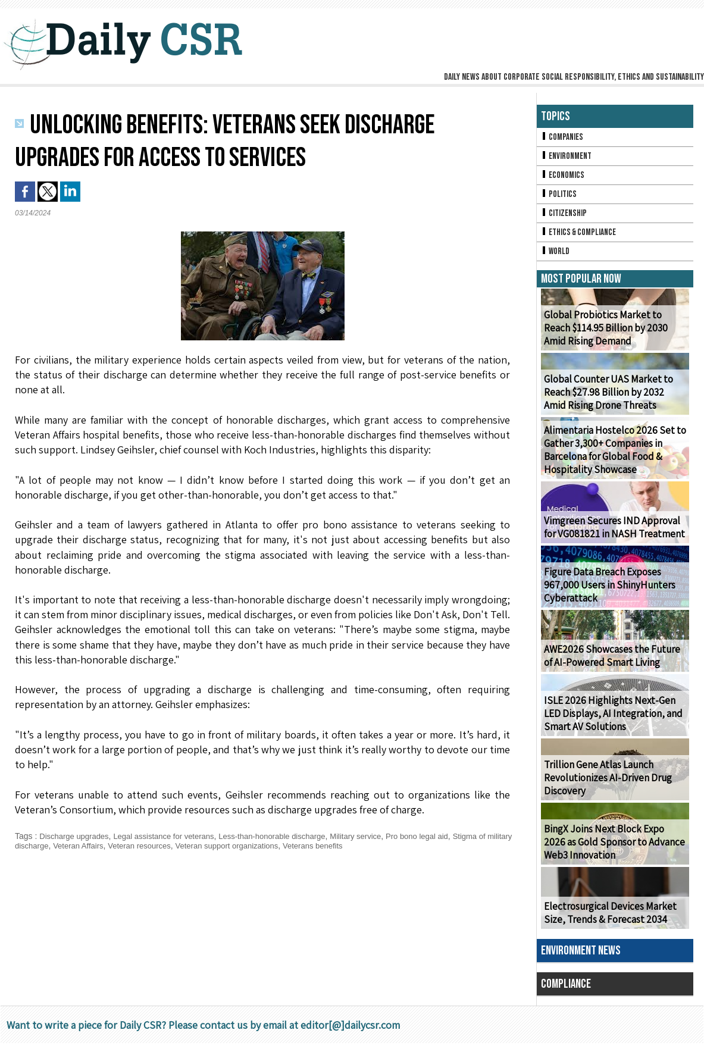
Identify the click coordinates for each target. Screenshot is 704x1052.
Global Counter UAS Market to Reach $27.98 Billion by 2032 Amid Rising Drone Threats (613, 401)
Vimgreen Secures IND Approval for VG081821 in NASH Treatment (614, 536)
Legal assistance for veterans (172, 836)
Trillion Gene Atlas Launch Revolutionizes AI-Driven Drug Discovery (604, 787)
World (556, 259)
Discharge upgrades (76, 836)
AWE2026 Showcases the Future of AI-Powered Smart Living (613, 664)
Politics (559, 198)
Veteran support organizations (279, 845)
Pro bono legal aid (444, 836)
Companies (563, 137)
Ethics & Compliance (580, 239)
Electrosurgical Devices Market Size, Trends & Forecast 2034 (606, 921)
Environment (567, 158)
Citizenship (565, 218)
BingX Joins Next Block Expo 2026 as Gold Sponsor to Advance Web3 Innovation (612, 851)
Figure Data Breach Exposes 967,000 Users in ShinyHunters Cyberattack (604, 594)
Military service (378, 836)
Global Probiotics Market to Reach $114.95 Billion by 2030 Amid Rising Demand (614, 337)
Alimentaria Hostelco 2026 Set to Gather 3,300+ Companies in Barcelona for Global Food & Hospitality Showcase (611, 459)
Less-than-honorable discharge (288, 836)
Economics (563, 178)
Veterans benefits (372, 845)
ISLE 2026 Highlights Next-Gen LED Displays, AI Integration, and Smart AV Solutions (614, 722)
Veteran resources (186, 845)
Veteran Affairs (120, 845)
